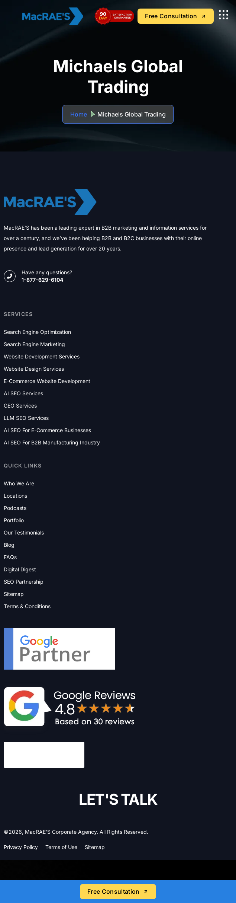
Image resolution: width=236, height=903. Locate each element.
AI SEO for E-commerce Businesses (47, 430)
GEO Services (20, 406)
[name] (223, 14)
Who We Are (19, 483)
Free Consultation (118, 891)
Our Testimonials (24, 533)
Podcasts (15, 508)
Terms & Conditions (27, 606)
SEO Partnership (23, 582)
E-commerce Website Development (47, 381)
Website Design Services (34, 369)
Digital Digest (20, 569)
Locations (15, 496)
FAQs (10, 557)
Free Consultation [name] (175, 16)
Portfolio (14, 520)
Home (78, 114)
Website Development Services (42, 357)
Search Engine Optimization (37, 332)
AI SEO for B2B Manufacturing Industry (52, 443)
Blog (9, 545)
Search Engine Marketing (34, 344)
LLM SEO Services (26, 418)
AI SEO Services (23, 393)
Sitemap (14, 594)
